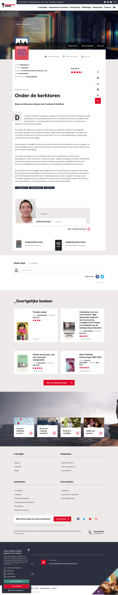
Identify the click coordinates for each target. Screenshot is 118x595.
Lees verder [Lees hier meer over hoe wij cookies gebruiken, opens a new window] (15, 564)
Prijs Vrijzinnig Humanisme (24, 502)
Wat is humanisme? (68, 467)
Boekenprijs (18, 506)
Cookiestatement (45, 588)
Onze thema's (66, 471)
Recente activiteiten (22, 498)
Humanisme (98, 7)
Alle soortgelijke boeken (57, 383)
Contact (107, 7)
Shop (46, 2)
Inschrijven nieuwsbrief (56, 2)
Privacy (36, 588)
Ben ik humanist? (67, 463)
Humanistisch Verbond (58, 7)
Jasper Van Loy (24, 65)
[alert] (16, 570)
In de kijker (42, 7)
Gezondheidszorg (67, 498)
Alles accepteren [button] (16, 581)
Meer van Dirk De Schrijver (77, 229)
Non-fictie (25, 68)
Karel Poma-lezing (21, 510)
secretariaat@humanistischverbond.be (63, 564)
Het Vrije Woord (23, 2)
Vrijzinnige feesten (34, 2)
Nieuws (17, 463)
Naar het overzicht (23, 24)
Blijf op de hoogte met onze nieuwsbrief (42, 519)
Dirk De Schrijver (31, 77)
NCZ (43, 2)
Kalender (17, 467)
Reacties (87, 56)
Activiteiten (75, 7)
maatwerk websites (34, 592)
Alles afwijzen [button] (16, 586)
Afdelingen (86, 7)
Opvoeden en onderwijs (69, 495)
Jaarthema (65, 491)
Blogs (16, 471)
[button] (16, 590)
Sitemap (54, 588)
